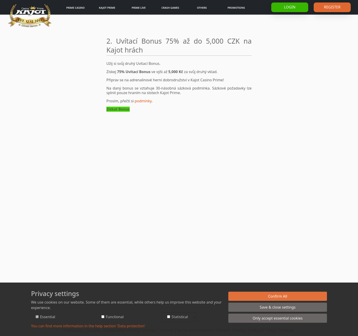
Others (202, 7)
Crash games (170, 7)
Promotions (236, 7)
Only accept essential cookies (278, 318)
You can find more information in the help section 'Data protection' (88, 325)
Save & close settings (277, 307)
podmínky (143, 100)
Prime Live (139, 7)
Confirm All (277, 296)
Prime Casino (75, 7)
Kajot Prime (107, 7)
